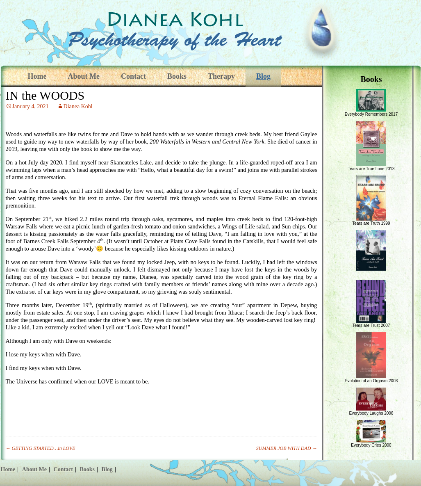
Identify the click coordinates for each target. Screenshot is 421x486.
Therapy (221, 76)
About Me (84, 76)
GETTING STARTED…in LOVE (40, 448)
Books (177, 76)
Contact (133, 76)
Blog (263, 76)
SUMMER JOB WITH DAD (286, 448)
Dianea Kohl (78, 106)
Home (37, 76)
